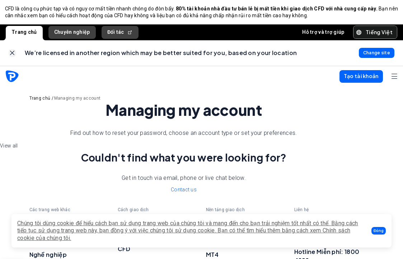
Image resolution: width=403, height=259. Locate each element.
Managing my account (77, 101)
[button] (378, 231)
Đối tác (120, 34)
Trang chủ (24, 33)
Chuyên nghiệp (72, 33)
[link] (12, 55)
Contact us (184, 193)
